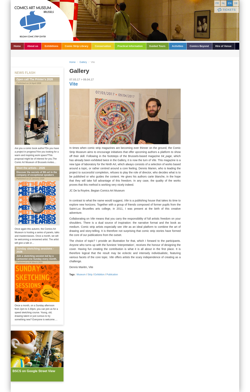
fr (217, 3)
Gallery (83, 62)
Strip (90, 274)
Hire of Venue (223, 46)
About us (32, 46)
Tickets (226, 9)
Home (17, 46)
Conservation (103, 46)
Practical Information (130, 46)
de (236, 3)
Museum (81, 274)
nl (223, 3)
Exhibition (99, 274)
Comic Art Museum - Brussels (42, 20)
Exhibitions (51, 46)
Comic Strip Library (76, 46)
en (229, 3)
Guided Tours (157, 46)
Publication (112, 274)
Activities (177, 46)
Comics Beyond (199, 46)
